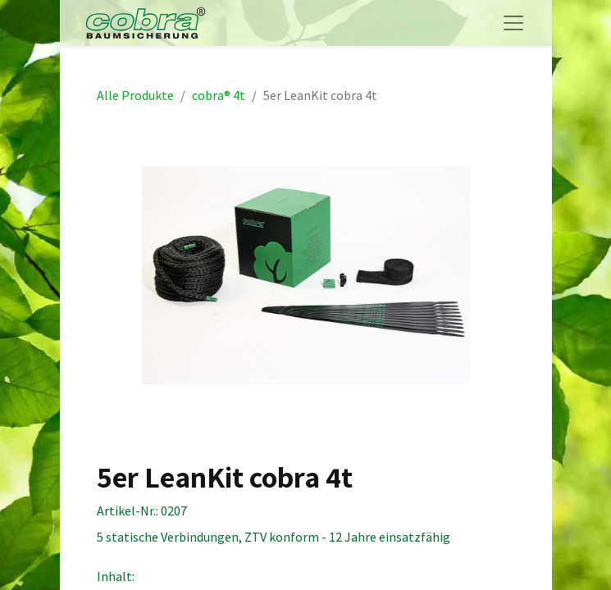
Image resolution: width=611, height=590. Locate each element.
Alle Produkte (135, 95)
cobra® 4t (218, 95)
